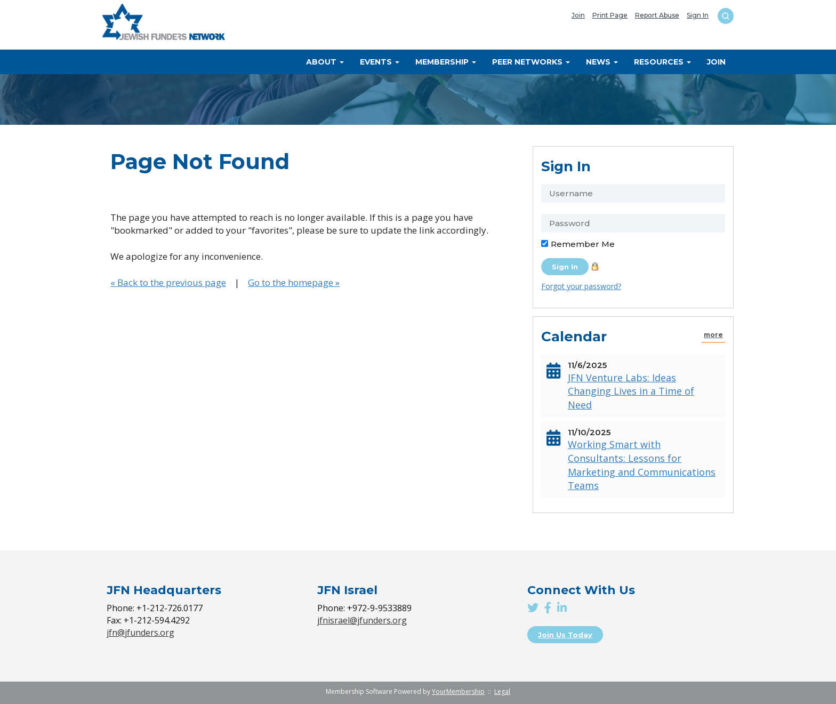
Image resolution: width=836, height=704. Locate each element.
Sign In (698, 15)
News (602, 62)
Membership (445, 62)
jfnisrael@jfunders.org (362, 620)
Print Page (610, 15)
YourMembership (458, 691)
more (713, 335)
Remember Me (583, 244)
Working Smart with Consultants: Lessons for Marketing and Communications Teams (642, 465)
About (325, 62)
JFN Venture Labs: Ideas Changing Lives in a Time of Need (631, 391)
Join (578, 15)
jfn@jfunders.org (140, 632)
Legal (502, 691)
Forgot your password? (581, 286)
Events (379, 62)
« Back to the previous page (168, 282)
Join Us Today (565, 634)
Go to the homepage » (294, 282)
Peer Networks (531, 62)
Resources (662, 62)
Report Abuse (657, 15)
